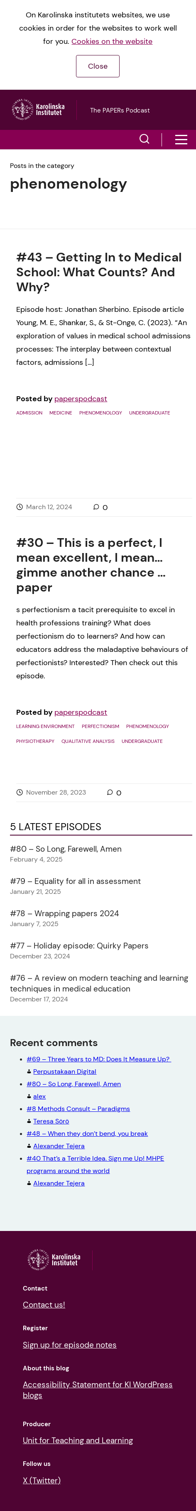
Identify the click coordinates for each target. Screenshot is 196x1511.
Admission (29, 412)
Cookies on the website (111, 41)
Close (98, 66)
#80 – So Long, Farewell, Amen (66, 849)
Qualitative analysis (88, 741)
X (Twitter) (42, 1480)
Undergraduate (149, 412)
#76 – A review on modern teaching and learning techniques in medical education (99, 983)
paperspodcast (80, 399)
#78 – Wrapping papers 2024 (64, 913)
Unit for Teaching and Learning (78, 1440)
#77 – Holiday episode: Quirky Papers (79, 946)
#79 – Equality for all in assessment (75, 881)
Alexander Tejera (95, 1171)
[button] (144, 140)
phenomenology (100, 412)
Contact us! (44, 1305)
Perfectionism (100, 726)
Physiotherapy (35, 741)
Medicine (60, 412)
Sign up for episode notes (70, 1345)
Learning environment (45, 726)
